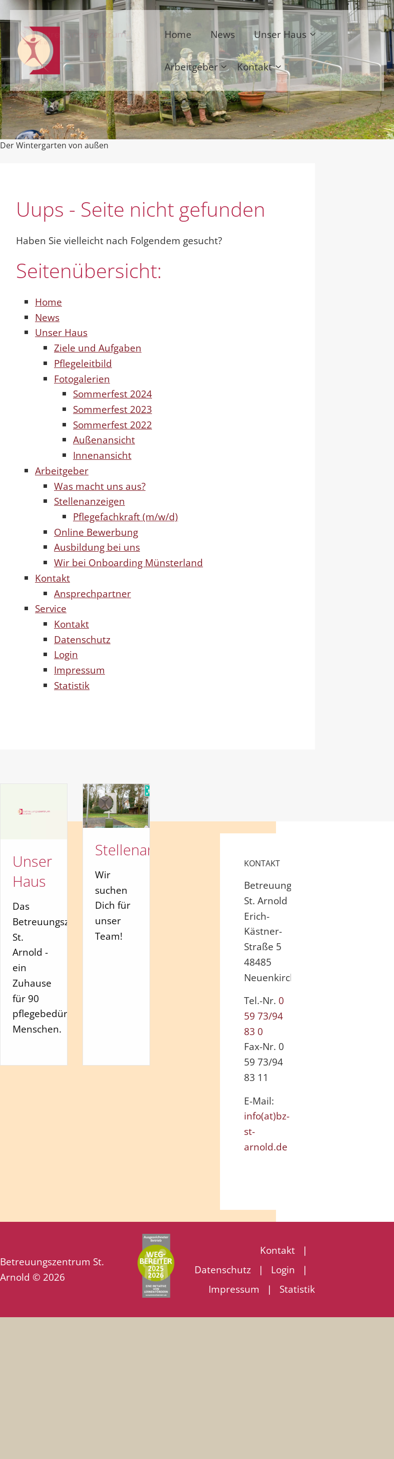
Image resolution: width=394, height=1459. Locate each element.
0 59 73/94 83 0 (264, 1016)
